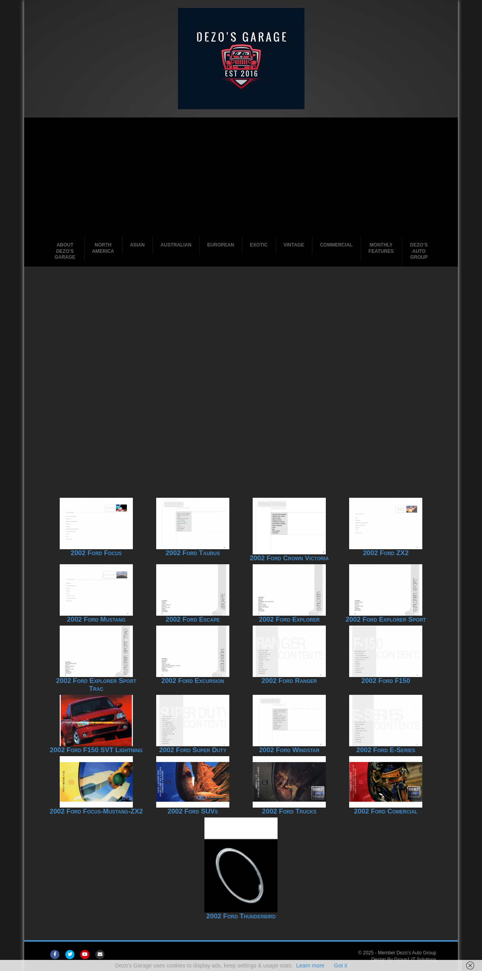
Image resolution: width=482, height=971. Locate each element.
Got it (340, 965)
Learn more (310, 965)
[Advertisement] (241, 176)
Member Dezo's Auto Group (407, 953)
